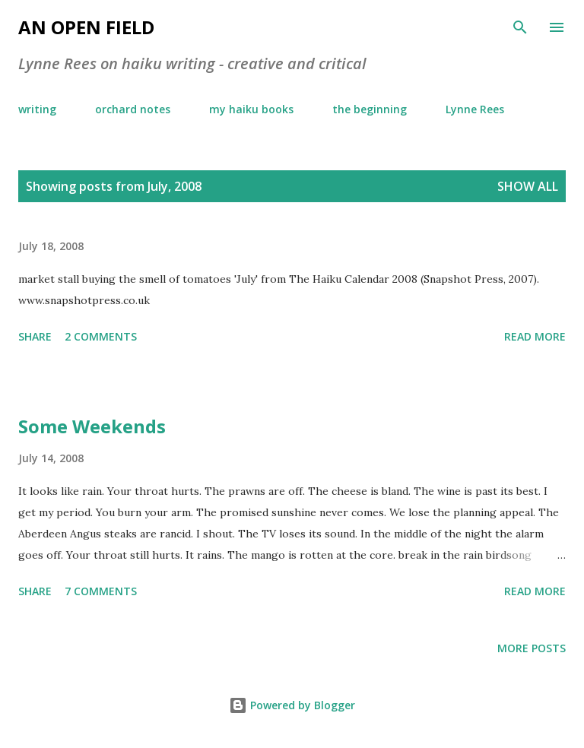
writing (37, 109)
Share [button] (35, 336)
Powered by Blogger (292, 705)
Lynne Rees (475, 109)
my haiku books (251, 109)
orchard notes (132, 109)
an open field (86, 27)
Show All (527, 186)
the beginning (369, 109)
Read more (535, 336)
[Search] (520, 27)
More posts (531, 648)
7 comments (101, 591)
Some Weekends (92, 426)
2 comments (101, 336)
